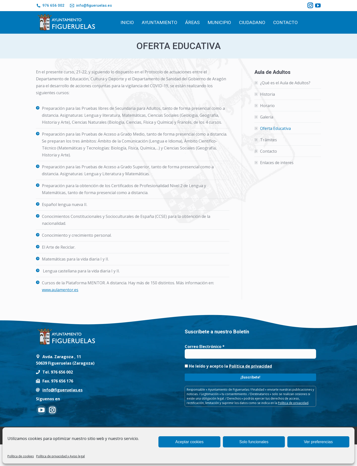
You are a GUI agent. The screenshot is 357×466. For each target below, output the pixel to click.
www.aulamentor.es (60, 289)
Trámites (268, 140)
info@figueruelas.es (90, 5)
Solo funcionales (253, 442)
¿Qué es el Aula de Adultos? (285, 83)
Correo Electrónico (205, 346)
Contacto (268, 151)
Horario (267, 105)
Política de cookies (20, 456)
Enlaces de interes (277, 162)
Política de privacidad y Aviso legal (60, 456)
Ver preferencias (318, 442)
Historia (267, 94)
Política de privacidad (250, 366)
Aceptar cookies (189, 442)
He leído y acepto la (228, 366)
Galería (266, 117)
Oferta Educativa (275, 128)
